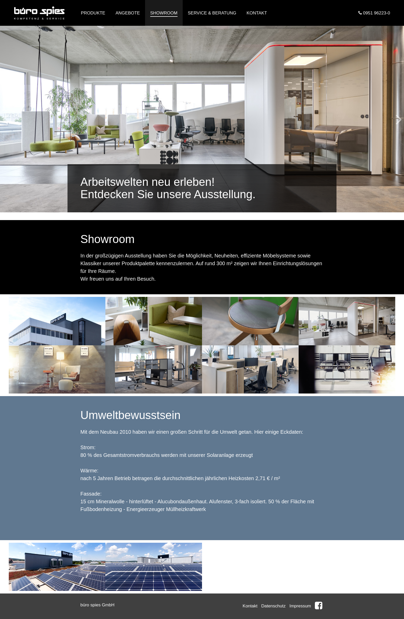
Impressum (300, 606)
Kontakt (250, 606)
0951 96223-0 (374, 13)
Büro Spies (40, 13)
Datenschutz (273, 606)
